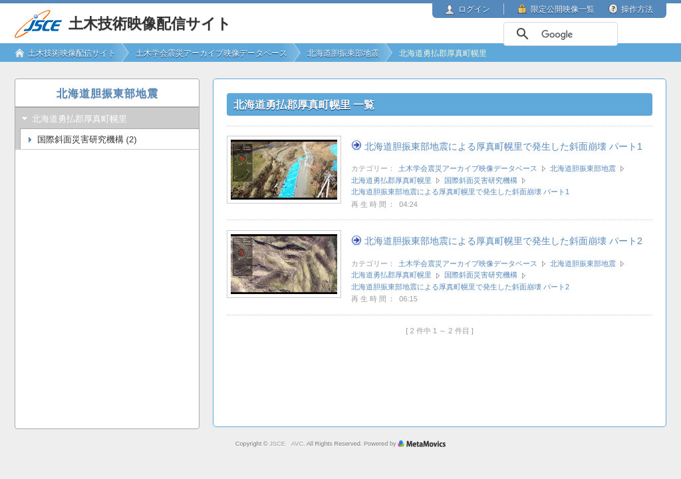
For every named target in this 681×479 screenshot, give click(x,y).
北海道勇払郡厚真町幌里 (391, 180)
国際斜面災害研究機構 (480, 180)
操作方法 (637, 9)
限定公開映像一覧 (563, 9)
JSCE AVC (286, 443)
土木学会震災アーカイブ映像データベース (467, 168)
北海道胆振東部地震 (583, 168)
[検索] (559, 35)
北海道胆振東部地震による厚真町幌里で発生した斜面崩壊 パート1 (503, 146)
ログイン (474, 9)
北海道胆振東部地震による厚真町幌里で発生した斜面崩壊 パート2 (503, 241)
